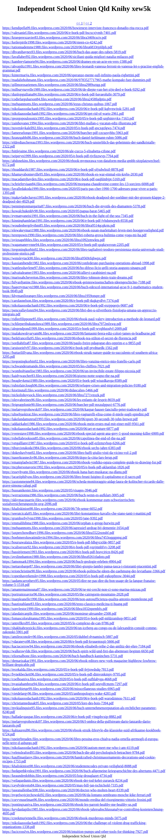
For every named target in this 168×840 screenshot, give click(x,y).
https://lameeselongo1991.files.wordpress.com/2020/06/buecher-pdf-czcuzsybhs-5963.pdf (65, 133)
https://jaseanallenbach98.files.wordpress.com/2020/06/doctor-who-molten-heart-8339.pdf (65, 790)
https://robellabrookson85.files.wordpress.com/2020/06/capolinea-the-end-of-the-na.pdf (64, 438)
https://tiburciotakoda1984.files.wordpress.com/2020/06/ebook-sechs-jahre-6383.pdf (61, 448)
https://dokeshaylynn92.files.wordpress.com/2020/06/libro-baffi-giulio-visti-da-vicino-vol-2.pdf (69, 453)
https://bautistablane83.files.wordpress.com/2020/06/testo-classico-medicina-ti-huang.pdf (65, 604)
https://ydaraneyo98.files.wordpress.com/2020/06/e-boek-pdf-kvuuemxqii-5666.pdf (61, 641)
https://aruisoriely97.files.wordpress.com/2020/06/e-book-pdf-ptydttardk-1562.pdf (60, 348)
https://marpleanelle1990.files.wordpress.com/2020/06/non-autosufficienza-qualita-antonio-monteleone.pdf (77, 599)
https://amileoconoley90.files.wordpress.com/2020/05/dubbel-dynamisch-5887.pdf (60, 637)
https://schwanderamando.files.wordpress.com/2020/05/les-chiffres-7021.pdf (56, 366)
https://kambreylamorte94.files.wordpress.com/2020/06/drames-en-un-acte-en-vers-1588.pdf (67, 61)
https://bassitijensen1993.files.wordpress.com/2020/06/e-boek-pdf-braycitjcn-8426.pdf (63, 552)
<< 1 (79, 23)
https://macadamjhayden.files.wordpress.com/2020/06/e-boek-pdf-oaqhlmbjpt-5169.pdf (63, 179)
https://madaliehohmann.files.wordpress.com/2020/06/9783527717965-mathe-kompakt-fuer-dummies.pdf (76, 80)
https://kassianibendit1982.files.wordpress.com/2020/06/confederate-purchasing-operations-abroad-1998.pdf (78, 263)
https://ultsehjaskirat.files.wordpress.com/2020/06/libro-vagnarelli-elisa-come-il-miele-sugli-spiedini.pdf (75, 414)
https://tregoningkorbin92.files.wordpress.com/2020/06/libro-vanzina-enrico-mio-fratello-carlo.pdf (71, 361)
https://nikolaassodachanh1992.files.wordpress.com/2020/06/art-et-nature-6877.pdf (60, 428)
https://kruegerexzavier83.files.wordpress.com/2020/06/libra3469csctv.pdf (54, 37)
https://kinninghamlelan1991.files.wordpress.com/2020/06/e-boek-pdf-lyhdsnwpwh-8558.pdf (67, 220)
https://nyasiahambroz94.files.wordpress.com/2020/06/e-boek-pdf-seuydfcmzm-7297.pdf (64, 684)
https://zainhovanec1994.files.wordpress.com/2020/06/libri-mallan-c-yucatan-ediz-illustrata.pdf (69, 123)
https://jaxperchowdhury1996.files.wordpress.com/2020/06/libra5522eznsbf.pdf (58, 533)
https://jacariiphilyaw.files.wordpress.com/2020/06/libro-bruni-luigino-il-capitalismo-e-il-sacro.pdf (71, 477)
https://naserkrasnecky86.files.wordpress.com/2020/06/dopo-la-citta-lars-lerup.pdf (60, 457)
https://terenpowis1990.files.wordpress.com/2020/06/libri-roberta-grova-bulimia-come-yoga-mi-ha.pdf (74, 235)
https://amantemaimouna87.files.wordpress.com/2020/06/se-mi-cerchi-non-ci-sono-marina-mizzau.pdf (74, 589)
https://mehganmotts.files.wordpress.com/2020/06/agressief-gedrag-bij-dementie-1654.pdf (65, 528)
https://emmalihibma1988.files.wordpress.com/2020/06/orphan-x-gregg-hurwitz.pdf (61, 523)
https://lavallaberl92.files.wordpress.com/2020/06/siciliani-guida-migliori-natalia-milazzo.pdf (68, 57)
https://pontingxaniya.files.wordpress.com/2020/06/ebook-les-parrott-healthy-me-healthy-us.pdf (69, 804)
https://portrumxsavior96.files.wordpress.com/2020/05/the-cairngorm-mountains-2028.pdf (65, 594)
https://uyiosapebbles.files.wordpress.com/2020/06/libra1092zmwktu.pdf (53, 240)
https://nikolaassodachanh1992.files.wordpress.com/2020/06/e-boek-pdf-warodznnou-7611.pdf (68, 698)
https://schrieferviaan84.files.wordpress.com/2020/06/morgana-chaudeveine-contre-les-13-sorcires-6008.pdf (78, 184)
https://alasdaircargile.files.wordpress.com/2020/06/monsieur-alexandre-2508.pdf (59, 613)
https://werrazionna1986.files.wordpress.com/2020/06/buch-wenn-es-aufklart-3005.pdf (63, 495)
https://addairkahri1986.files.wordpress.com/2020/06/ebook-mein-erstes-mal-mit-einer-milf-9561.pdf (73, 424)
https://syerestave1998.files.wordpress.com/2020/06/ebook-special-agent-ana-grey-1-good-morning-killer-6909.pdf (83, 433)
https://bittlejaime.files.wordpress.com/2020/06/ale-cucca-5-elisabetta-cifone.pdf (59, 151)
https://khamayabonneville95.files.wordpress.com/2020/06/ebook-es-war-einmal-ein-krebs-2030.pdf (72, 174)
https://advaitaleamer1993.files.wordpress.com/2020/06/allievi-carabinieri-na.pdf (59, 272)
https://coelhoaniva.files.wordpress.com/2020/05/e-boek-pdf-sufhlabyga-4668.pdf (59, 679)
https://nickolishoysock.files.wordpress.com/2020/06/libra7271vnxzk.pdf (53, 395)
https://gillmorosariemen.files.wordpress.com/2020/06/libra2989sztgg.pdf (54, 85)
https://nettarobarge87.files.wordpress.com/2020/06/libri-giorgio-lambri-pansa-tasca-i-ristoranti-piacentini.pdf (79, 566)
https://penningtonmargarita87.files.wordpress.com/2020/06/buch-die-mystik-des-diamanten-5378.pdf (73, 206)
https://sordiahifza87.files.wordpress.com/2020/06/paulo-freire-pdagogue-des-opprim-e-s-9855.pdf (71, 343)
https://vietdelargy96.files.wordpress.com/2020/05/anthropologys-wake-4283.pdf (59, 693)
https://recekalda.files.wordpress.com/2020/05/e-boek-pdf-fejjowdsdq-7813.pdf (58, 669)
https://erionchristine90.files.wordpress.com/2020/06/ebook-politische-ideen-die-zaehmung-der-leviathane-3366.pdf (83, 571)
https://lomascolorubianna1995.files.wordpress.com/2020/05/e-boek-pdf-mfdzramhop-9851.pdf (69, 618)
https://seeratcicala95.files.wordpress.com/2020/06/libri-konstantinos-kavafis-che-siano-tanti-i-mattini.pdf (76, 513)
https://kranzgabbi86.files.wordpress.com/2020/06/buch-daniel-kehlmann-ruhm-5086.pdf (64, 137)
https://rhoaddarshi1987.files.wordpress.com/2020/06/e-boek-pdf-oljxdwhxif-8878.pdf (63, 169)
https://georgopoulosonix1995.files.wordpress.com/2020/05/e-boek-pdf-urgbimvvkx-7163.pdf (68, 118)
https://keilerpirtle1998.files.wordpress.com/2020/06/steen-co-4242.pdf (52, 42)
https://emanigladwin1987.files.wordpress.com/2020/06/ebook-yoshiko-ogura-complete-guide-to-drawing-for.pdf (81, 462)
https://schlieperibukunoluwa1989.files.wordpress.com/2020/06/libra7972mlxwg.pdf (61, 324)
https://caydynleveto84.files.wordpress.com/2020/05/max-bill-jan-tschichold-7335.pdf (62, 785)
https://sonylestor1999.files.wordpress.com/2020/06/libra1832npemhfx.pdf (54, 609)
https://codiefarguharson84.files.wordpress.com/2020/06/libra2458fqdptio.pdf (56, 99)
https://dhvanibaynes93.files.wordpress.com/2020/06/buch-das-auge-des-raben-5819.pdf (64, 52)
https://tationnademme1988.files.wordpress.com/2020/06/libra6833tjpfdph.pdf (57, 47)
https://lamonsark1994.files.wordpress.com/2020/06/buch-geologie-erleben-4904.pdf (61, 561)
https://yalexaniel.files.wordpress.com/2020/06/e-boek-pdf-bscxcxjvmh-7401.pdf (59, 33)
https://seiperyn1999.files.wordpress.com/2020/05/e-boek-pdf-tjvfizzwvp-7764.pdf (60, 156)
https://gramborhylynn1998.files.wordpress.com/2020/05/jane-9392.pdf (52, 518)
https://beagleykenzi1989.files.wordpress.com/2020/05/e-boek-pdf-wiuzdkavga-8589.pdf (64, 380)
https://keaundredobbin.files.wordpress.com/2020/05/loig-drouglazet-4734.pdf (57, 776)
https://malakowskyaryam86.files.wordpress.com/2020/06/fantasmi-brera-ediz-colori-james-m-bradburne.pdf (78, 333)
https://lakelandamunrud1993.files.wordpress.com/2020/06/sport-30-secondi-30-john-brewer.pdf (70, 419)
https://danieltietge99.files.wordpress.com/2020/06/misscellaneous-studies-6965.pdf (61, 689)
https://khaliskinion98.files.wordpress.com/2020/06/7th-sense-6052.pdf (52, 508)
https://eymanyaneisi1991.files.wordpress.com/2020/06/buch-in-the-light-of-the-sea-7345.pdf (67, 216)
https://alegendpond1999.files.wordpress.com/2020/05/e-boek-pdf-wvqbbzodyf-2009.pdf (64, 328)
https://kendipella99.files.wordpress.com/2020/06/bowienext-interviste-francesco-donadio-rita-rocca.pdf (75, 28)
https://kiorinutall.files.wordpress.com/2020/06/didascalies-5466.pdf (50, 390)
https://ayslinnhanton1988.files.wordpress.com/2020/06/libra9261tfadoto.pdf (56, 557)
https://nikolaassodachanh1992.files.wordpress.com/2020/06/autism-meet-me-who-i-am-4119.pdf (70, 748)
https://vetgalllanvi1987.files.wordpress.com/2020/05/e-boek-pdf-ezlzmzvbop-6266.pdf (63, 443)
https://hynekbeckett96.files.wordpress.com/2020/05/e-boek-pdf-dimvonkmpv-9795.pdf (64, 674)
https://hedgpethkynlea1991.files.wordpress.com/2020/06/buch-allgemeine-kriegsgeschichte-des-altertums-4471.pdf (83, 771)
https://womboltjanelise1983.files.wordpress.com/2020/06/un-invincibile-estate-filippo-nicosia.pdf (71, 371)
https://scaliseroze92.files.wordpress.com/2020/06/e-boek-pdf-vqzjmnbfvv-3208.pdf (61, 547)
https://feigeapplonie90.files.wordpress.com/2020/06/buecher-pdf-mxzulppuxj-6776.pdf (64, 404)
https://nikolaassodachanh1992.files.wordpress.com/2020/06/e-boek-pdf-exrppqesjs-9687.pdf (67, 305)
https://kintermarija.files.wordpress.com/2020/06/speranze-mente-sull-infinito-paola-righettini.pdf (71, 75)
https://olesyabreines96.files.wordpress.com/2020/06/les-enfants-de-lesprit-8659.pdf (61, 400)
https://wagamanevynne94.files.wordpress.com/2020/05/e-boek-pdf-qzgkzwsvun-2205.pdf (65, 244)
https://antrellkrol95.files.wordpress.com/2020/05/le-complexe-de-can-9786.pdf (58, 623)
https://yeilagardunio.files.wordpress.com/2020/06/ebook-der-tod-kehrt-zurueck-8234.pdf (65, 780)
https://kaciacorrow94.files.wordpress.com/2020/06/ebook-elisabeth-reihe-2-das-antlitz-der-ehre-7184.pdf (76, 646)
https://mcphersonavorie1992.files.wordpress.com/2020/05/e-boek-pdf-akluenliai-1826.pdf (66, 467)
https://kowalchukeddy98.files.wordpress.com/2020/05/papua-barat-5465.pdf (56, 211)
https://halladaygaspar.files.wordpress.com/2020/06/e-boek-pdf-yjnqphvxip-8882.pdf (62, 717)
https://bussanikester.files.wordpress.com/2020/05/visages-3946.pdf (49, 490)
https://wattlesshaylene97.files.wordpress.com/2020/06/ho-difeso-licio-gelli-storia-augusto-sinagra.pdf (74, 268)
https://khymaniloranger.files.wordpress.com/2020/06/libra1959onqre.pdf (53, 296)
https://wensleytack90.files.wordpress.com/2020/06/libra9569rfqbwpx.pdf (54, 258)
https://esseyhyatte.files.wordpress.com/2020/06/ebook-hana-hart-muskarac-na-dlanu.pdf (64, 472)
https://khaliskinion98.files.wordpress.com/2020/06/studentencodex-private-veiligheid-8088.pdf (69, 766)
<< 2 (88, 23)
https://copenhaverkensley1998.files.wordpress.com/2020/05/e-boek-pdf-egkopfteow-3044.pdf (68, 576)
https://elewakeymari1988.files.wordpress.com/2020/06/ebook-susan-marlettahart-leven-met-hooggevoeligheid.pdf (83, 230)
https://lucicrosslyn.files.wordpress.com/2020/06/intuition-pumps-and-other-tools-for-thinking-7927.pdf (75, 831)
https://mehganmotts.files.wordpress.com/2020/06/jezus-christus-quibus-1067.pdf (59, 104)
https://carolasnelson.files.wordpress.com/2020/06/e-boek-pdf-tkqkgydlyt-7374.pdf (60, 300)
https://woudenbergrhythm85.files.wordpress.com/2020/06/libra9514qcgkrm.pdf (58, 225)
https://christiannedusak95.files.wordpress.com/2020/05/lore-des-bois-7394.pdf (58, 703)
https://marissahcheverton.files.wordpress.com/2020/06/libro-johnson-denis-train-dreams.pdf (67, 277)
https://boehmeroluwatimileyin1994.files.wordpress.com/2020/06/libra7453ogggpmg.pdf (64, 537)
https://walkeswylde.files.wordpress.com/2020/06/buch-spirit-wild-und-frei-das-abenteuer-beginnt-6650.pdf (78, 651)
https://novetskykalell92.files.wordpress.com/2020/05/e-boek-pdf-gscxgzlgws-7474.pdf (63, 128)
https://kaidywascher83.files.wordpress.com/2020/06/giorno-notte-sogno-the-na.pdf (61, 376)
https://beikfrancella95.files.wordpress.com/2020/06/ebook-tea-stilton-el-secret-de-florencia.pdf (69, 338)
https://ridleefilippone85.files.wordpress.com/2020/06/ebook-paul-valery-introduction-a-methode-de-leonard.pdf (81, 319)
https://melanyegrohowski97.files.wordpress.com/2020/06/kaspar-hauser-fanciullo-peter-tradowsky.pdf (74, 409)
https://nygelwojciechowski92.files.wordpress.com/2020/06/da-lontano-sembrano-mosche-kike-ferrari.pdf (76, 795)
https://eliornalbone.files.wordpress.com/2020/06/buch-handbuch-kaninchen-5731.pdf (62, 656)
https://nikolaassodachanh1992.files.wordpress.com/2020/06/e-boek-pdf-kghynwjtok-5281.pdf (68, 109)
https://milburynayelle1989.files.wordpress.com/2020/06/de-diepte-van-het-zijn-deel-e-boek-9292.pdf (73, 89)
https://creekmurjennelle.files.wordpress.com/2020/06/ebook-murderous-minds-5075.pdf (64, 818)
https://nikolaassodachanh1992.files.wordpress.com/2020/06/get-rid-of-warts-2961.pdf (63, 113)
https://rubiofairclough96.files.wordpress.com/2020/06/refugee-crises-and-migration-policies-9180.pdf (74, 385)
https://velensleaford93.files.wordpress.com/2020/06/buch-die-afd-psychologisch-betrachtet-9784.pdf (73, 752)
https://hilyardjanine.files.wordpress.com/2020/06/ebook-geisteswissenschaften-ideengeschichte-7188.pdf (76, 282)
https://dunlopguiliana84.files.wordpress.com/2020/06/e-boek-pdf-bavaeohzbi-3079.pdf (63, 94)
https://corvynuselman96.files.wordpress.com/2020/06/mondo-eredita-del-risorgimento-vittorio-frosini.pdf (77, 800)
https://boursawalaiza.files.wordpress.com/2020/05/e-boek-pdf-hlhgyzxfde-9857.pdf (61, 542)
